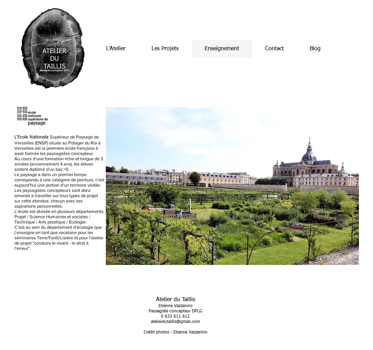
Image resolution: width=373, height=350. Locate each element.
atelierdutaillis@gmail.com (175, 322)
